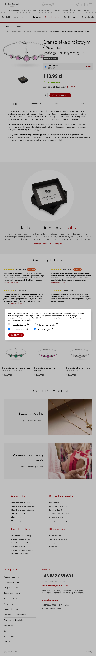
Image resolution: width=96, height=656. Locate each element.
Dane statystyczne (46, 330)
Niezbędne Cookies (20, 325)
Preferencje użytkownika (47, 325)
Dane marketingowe (20, 330)
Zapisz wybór (16, 335)
